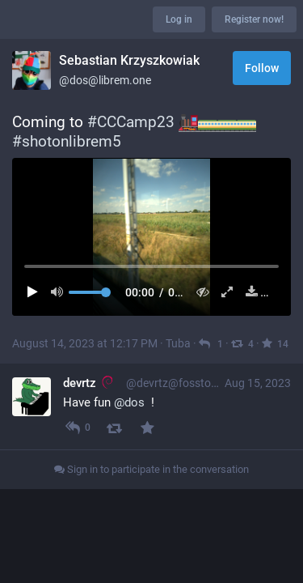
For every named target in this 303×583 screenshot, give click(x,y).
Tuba (178, 343)
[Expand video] (223, 292)
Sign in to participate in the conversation (151, 469)
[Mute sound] (61, 292)
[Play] (36, 292)
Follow (262, 68)
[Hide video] (199, 292)
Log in (179, 19)
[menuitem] (151, 236)
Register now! (254, 19)
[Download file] (248, 292)
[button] (151, 236)
